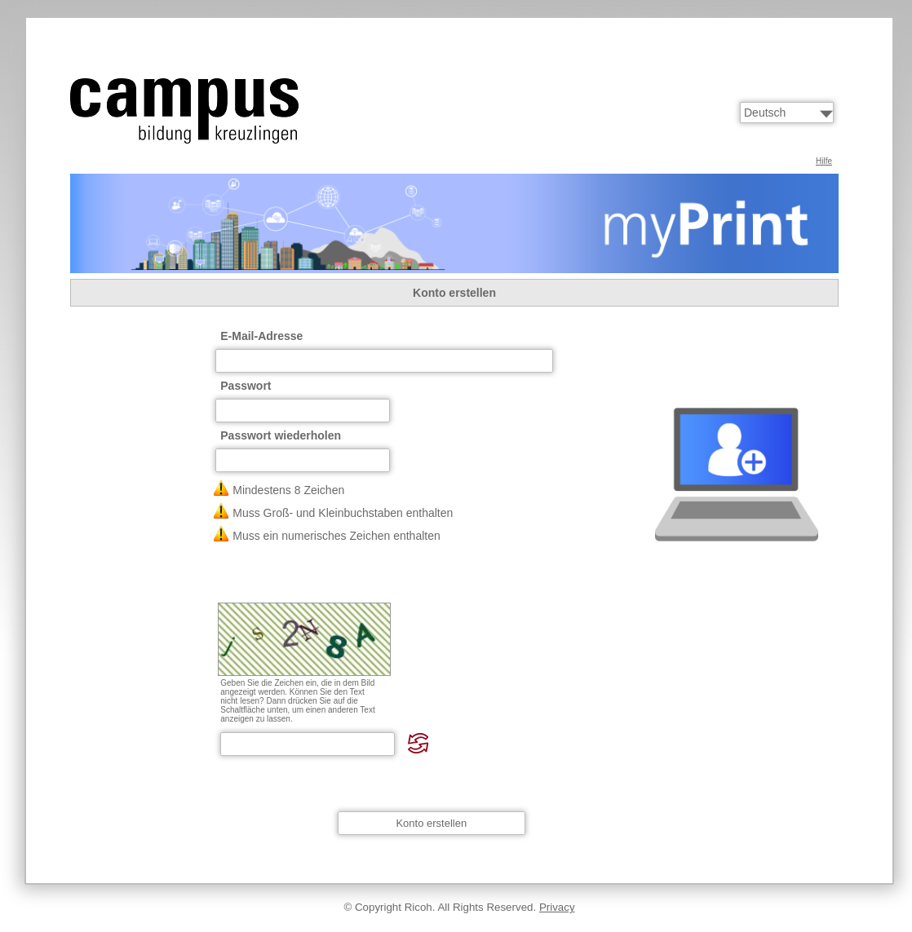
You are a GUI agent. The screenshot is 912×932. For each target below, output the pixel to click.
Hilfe (824, 161)
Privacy (557, 907)
